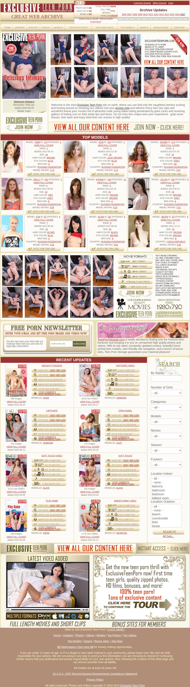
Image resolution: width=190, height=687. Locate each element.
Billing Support (160, 3)
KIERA (46, 533)
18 (46, 154)
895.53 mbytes (126, 375)
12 (125, 179)
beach (166, 514)
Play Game (52, 501)
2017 (182, 14)
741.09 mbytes (52, 465)
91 (45, 217)
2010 (145, 14)
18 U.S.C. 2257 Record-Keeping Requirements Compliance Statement (95, 673)
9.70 (116, 170)
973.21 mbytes (126, 380)
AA (175, 164)
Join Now (179, 27)
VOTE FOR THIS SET (49, 389)
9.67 (178, 170)
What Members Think (49, 394)
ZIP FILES (43, 375)
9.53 (115, 207)
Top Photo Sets (78, 27)
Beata (164, 217)
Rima (37, 142)
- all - (166, 479)
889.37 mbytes (52, 460)
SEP (168, 19)
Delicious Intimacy (24, 101)
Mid (58, 370)
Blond (51, 232)
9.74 (52, 170)
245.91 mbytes (126, 384)
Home (7, 27)
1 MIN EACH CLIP (125, 394)
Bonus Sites (161, 27)
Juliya (163, 179)
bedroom (166, 494)
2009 (140, 14)
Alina (101, 217)
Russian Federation (49, 167)
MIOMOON (121, 533)
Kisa (101, 142)
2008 (134, 14)
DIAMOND (121, 398)
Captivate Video (125, 365)
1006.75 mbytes (126, 510)
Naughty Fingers (52, 365)
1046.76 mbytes (126, 515)
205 (173, 179)
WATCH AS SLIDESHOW (50, 380)
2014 (166, 14)
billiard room (166, 498)
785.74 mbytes (52, 470)
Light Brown (114, 158)
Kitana (100, 179)
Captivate (52, 410)
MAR (132, 19)
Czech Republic (176, 241)
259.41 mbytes (126, 519)
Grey (177, 161)
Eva (38, 217)
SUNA (46, 398)
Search (144, 27)
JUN (150, 19)
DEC (186, 19)
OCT (173, 19)
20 (110, 229)
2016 (177, 14)
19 (173, 154)
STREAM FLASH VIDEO (125, 389)
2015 (172, 14)
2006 (124, 14)
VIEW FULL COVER (43, 145)
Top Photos (114, 635)
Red (50, 195)
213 (173, 142)
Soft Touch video (51, 456)
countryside (166, 519)
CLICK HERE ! (116, 629)
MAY (144, 19)
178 (45, 142)
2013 (161, 14)
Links (170, 3)
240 (109, 142)
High (52, 370)
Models (58, 27)
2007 (129, 14)
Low (63, 370)
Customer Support (142, 3)
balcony (166, 486)
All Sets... (168, 536)
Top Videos (129, 635)
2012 (156, 14)
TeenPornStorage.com (111, 339)
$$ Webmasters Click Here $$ (75, 647)
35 (173, 217)
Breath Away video (125, 501)
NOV (180, 19)
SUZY (119, 443)
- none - (166, 483)
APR (138, 19)
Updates (20, 27)
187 (109, 217)
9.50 (52, 245)
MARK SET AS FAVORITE (51, 384)
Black (114, 232)
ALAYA (46, 488)
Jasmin (164, 142)
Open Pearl (125, 410)
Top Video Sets (104, 27)
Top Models (128, 27)
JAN (120, 19)
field (166, 522)
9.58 (52, 207)
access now (122, 108)
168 (109, 179)
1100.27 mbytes (126, 370)
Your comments (47, 392)
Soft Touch (125, 456)
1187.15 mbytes (126, 505)
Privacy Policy (94, 679)
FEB (126, 19)
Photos (33, 27)
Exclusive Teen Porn (89, 104)
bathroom (166, 491)
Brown (51, 158)
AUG (161, 19)
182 (46, 179)
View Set (43, 370)
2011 (150, 14)
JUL (156, 19)
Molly (37, 179)
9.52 (179, 207)
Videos (46, 27)
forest (166, 526)
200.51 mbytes (52, 474)
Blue (50, 161)
